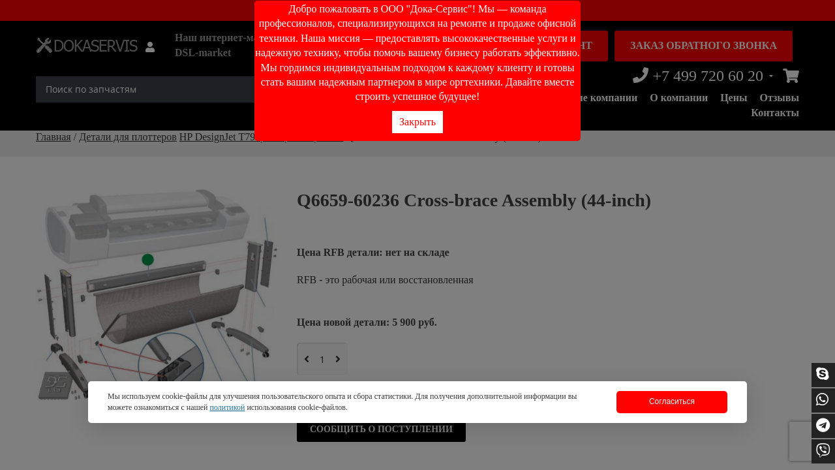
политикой (227, 407)
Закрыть (417, 121)
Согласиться (672, 401)
